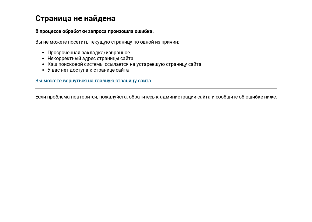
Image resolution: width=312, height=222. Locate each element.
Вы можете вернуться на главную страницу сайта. (93, 81)
